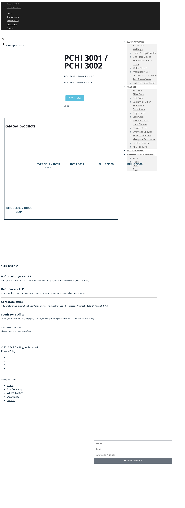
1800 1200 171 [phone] (13, 3)
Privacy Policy (8, 351)
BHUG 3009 (106, 164)
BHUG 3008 (135, 164)
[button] (64, 106)
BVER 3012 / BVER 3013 (48, 166)
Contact (10, 28)
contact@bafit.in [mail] (14, 7)
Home (9, 13)
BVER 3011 (77, 164)
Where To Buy (13, 20)
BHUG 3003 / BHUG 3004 (19, 210)
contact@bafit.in (24, 331)
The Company (13, 17)
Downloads (12, 24)
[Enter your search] (19, 45)
